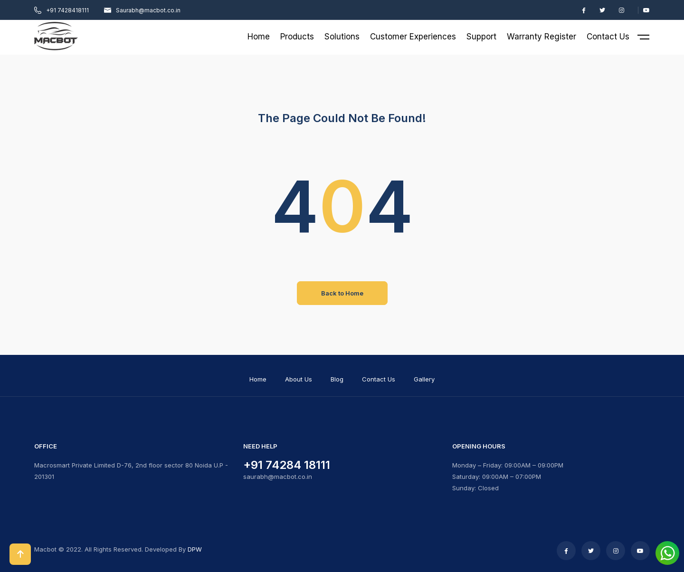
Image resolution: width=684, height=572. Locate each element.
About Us (298, 379)
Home (257, 379)
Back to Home (342, 293)
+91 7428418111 (61, 10)
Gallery (424, 379)
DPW (195, 549)
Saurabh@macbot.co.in (142, 10)
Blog (337, 379)
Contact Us (378, 379)
